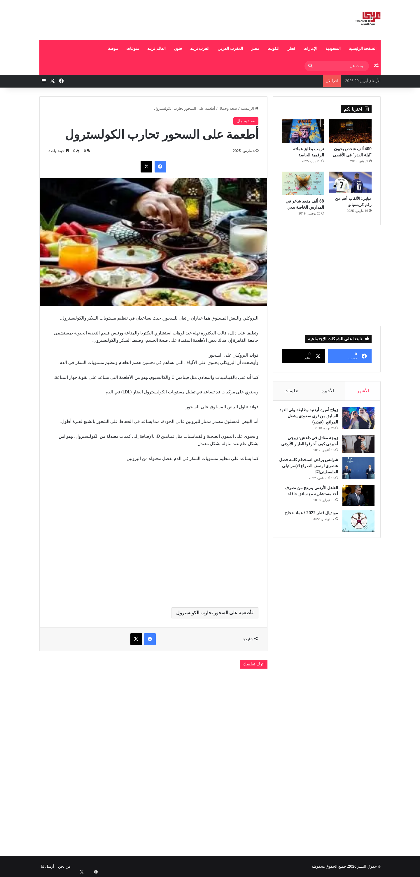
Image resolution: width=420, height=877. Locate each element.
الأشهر (363, 390)
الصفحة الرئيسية (363, 48)
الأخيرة (327, 390)
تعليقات (291, 390)
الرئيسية (249, 108)
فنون (178, 48)
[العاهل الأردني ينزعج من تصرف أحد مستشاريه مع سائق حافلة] (356, 504)
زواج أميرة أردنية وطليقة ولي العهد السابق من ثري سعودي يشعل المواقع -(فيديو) (310, 418)
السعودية (333, 48)
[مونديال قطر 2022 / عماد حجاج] (356, 530)
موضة (113, 48)
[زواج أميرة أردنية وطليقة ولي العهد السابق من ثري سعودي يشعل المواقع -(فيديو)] (356, 421)
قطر (291, 48)
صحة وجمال (227, 108)
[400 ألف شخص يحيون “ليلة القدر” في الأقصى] (350, 131)
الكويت (273, 48)
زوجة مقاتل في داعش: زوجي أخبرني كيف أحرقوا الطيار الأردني (310, 446)
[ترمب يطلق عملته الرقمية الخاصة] (303, 131)
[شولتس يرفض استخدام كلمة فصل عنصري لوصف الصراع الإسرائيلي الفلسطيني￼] (356, 477)
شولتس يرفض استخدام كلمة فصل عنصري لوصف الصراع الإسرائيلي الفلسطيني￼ (310, 474)
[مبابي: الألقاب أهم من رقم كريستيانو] (350, 182)
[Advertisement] (152, 19)
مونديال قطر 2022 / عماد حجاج (308, 521)
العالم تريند (156, 48)
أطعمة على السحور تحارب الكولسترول (213, 613)
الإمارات (310, 48)
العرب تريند (199, 48)
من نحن (64, 866)
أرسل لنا (47, 866)
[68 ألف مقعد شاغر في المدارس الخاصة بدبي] (303, 184)
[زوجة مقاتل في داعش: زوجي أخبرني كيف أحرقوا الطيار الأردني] (356, 447)
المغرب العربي (230, 48)
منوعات (132, 48)
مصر (255, 48)
